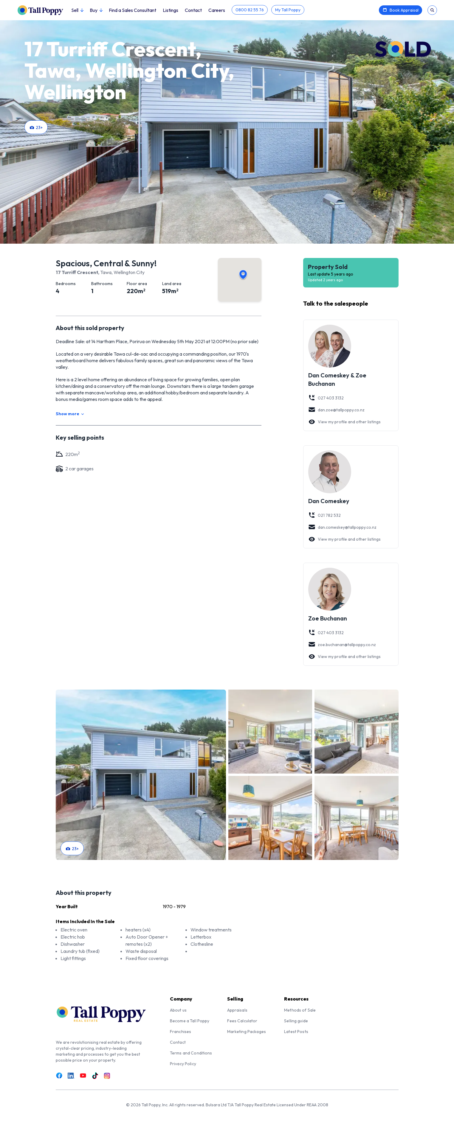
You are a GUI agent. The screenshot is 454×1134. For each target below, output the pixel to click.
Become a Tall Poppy (190, 1020)
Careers (216, 10)
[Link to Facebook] (59, 1075)
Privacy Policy (183, 1063)
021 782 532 (324, 515)
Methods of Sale (300, 1010)
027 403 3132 (326, 398)
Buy (96, 10)
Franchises (180, 1031)
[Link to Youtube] (83, 1075)
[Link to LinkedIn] (71, 1075)
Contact (193, 10)
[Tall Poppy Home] (44, 10)
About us (178, 1010)
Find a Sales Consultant (132, 10)
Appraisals (237, 1010)
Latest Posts (296, 1031)
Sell (77, 10)
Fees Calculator (242, 1020)
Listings (170, 10)
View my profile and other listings (344, 421)
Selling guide (296, 1020)
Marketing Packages (246, 1031)
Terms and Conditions (191, 1053)
